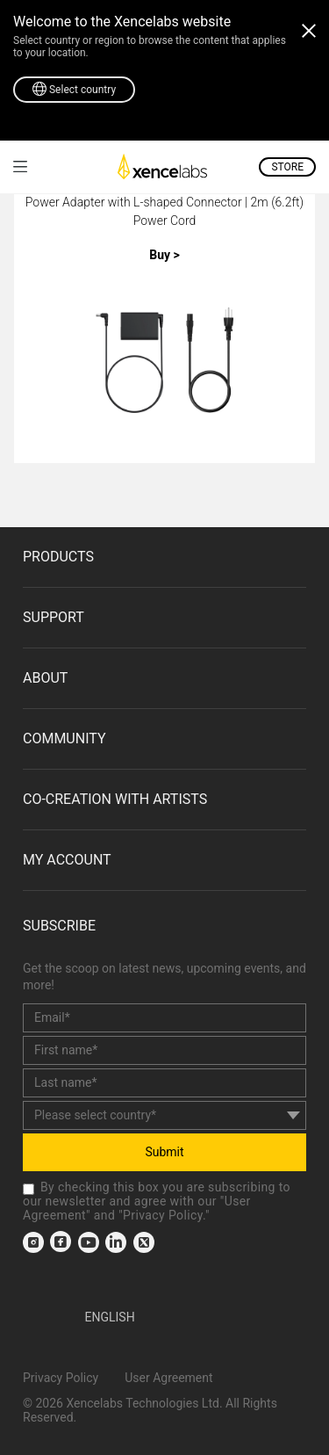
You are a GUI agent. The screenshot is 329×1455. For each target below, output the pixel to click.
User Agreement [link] (168, 1378)
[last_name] (164, 1082)
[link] (20, 166)
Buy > (164, 255)
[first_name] (164, 1050)
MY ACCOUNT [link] (67, 859)
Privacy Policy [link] (163, 1215)
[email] (164, 1017)
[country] (164, 1115)
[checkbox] (28, 1189)
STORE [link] (287, 167)
